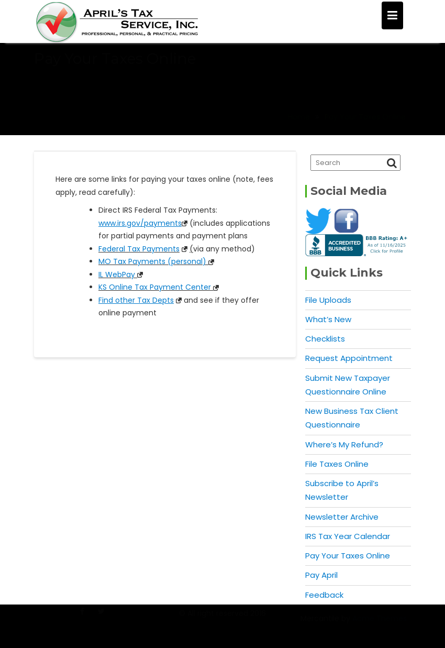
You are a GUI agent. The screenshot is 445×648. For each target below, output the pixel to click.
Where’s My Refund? (344, 444)
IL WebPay (116, 274)
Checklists (325, 338)
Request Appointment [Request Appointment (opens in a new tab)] (349, 358)
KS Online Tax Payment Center (154, 287)
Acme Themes (379, 623)
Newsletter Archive (342, 516)
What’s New (328, 319)
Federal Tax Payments (139, 249)
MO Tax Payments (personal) (152, 261)
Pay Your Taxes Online (347, 555)
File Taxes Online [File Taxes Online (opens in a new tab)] (337, 463)
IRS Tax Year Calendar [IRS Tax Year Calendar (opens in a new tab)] (347, 536)
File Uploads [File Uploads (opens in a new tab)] (328, 299)
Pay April (321, 574)
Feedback (324, 594)
